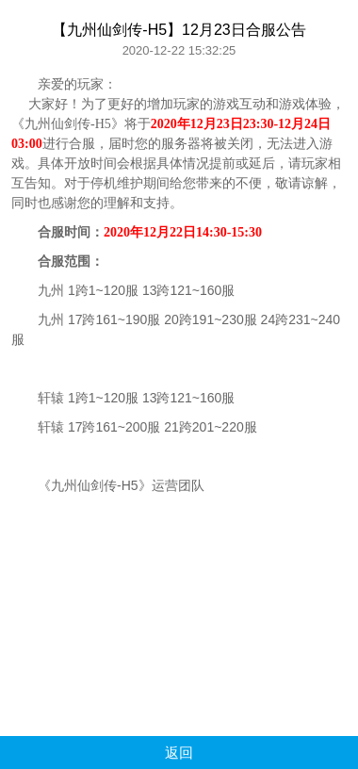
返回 (179, 752)
